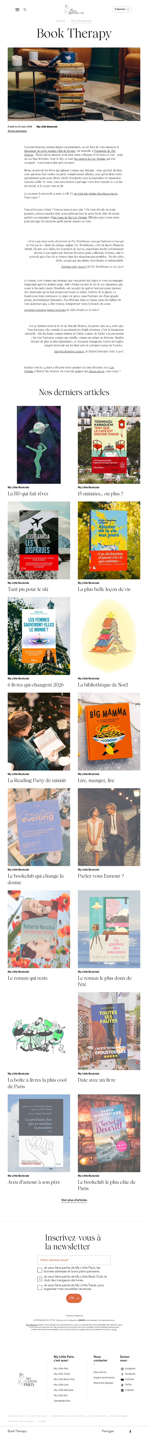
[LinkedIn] (127, 1390)
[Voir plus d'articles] (74, 1200)
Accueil (61, 21)
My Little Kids (61, 1369)
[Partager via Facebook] (130, 1432)
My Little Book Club (64, 1380)
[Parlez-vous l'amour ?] (109, 837)
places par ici (96, 371)
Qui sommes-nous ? (37, 1416)
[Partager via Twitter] (137, 1432)
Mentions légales (119, 1416)
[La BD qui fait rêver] (39, 451)
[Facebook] (127, 1374)
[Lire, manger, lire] (109, 738)
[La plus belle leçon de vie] (109, 546)
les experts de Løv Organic (90, 158)
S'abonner (120, 9)
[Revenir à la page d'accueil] (74, 9)
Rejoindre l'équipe (103, 1383)
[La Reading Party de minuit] (39, 738)
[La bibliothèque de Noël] (109, 642)
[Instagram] (127, 1369)
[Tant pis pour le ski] (39, 546)
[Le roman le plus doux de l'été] (109, 939)
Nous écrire (100, 1372)
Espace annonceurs (104, 1378)
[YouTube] (127, 1380)
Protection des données (21, 1422)
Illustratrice (79, 1416)
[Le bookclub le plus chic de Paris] (109, 1143)
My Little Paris (31, 1325)
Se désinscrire (15, 1416)
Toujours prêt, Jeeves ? (74, 266)
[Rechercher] (25, 9)
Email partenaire (97, 1416)
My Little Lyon (61, 1385)
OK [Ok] (72, 1298)
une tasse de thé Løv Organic (70, 217)
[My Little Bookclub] (47, 127)
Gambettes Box (62, 1401)
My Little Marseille (63, 1390)
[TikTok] (125, 1385)
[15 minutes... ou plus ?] (109, 451)
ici (115, 1329)
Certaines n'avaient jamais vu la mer (45, 310)
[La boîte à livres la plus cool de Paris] (39, 1041)
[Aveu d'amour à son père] (39, 1143)
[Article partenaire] (17, 131)
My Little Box (61, 1396)
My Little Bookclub (81, 21)
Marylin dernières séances (69, 351)
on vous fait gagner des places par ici (95, 193)
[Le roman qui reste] (39, 939)
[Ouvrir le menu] (17, 9)
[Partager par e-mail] (123, 1432)
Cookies (42, 1422)
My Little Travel (62, 1374)
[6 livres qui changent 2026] (39, 642)
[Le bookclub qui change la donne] (39, 837)
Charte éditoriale (61, 1416)
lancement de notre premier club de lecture (49, 150)
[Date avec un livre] (109, 1041)
